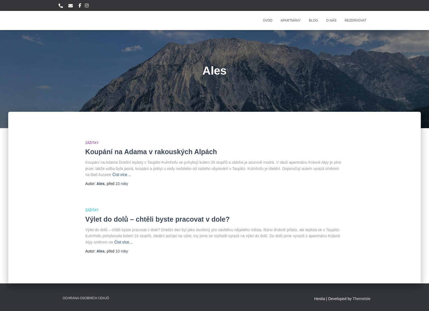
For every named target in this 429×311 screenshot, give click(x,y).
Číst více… (121, 174)
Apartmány (290, 20)
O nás (331, 20)
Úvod (268, 20)
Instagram (87, 6)
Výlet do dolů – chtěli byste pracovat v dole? (157, 219)
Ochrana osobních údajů (86, 298)
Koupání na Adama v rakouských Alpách (151, 152)
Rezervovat (355, 20)
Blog (313, 20)
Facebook (80, 6)
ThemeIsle (361, 299)
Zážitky (92, 143)
